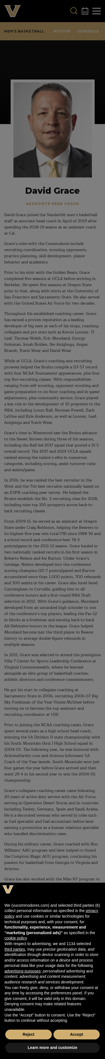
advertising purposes (22, 971)
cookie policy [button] (15, 938)
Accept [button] (76, 1034)
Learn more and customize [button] (52, 1047)
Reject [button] (28, 1034)
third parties (14, 949)
